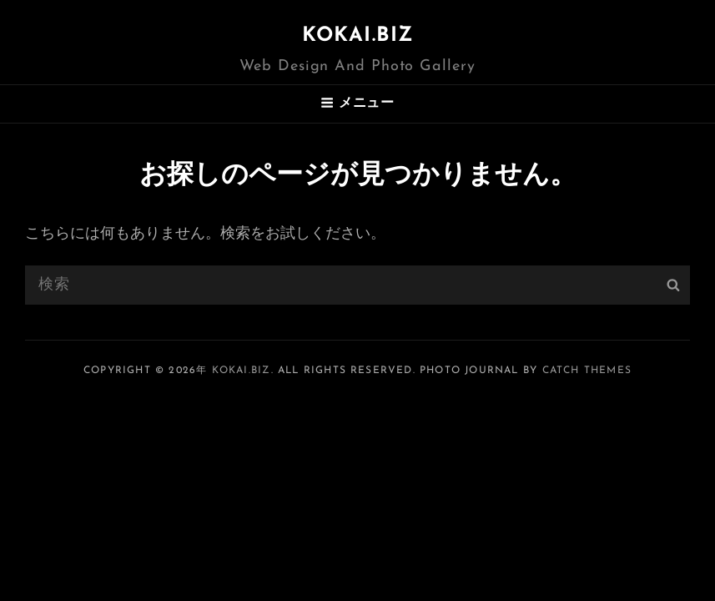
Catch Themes (587, 371)
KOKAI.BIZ (358, 36)
